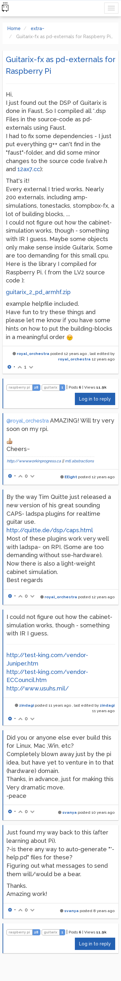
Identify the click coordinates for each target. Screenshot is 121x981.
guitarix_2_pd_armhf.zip (38, 292)
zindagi (26, 705)
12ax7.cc (28, 169)
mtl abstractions (79, 461)
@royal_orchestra (27, 421)
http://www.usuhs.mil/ (37, 688)
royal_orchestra (33, 353)
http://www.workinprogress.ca (34, 461)
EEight (71, 477)
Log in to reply (95, 399)
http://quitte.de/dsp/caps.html (49, 530)
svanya (69, 812)
